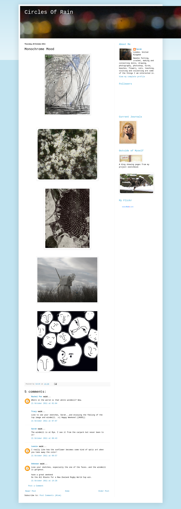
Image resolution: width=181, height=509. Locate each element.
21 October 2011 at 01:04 (44, 403)
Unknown (35, 464)
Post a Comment (35, 486)
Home (67, 491)
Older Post (103, 491)
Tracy (34, 412)
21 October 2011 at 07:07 (44, 421)
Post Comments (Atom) (50, 495)
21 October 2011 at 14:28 (44, 481)
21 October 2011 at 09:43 (44, 438)
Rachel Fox (36, 397)
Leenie (34, 446)
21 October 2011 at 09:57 (44, 456)
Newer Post (30, 491)
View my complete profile (132, 77)
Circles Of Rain (49, 12)
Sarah (34, 429)
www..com (127, 207)
